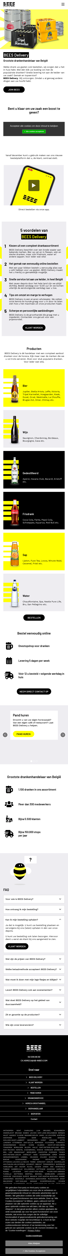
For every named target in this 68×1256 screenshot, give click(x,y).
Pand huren (24, 733)
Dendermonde (9, 1145)
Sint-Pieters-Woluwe (49, 1147)
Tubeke (6, 1169)
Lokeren (7, 1143)
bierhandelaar (35, 1108)
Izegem (38, 1167)
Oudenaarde (21, 1159)
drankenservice (35, 1098)
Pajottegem (53, 1179)
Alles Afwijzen (34, 1243)
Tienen (62, 1152)
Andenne (51, 1169)
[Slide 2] (34, 761)
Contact (34, 1119)
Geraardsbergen (11, 1157)
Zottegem (40, 1169)
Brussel (47, 1130)
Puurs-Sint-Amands (56, 1171)
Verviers (53, 1140)
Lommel (24, 1157)
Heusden (34, 1157)
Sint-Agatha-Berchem (48, 1176)
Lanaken (61, 1174)
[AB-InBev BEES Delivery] (34, 1050)
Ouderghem (45, 1155)
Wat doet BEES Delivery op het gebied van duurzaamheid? (27, 1002)
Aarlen (50, 1162)
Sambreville (17, 1169)
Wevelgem (50, 1159)
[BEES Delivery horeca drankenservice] (9, 4)
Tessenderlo (49, 1164)
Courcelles (59, 1162)
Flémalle (7, 1174)
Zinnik (45, 1167)
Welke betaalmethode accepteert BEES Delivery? (31, 969)
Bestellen (34, 617)
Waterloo (60, 1164)
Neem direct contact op (34, 691)
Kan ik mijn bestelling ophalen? (21, 919)
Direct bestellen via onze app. (34, 209)
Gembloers (50, 1174)
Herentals (60, 1167)
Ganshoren (8, 1179)
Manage (33, 1181)
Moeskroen (32, 1140)
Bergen (61, 1133)
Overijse (7, 1176)
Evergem (53, 1152)
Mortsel (29, 1174)
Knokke (36, 1159)
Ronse (6, 1171)
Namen (26, 1133)
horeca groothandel (35, 1103)
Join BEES (14, 89)
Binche (6, 1159)
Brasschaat (19, 1152)
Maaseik (33, 1176)
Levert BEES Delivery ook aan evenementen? (28, 990)
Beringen (39, 1143)
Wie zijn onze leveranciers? (19, 1025)
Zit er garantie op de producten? (22, 1014)
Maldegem (7, 1181)
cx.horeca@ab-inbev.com (34, 1060)
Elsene (20, 1135)
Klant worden (34, 327)
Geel (63, 1147)
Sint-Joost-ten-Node (34, 1171)
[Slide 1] (31, 761)
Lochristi (30, 1164)
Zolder (43, 1157)
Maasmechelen (31, 1135)
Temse (33, 1162)
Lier (10, 1152)
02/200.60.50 (34, 1056)
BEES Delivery (35, 1077)
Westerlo (19, 1179)
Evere (31, 1145)
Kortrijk (61, 1135)
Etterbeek (17, 1143)
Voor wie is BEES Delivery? (19, 899)
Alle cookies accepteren (35, 131)
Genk (34, 1138)
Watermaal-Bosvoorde (36, 1179)
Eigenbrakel (30, 1150)
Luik (38, 1130)
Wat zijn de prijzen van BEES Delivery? (25, 959)
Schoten (53, 1157)
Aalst (5, 1135)
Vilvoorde (49, 1143)
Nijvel (30, 1167)
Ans (51, 1167)
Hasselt (12, 1135)
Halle (35, 1147)
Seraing (61, 1138)
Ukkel (41, 1135)
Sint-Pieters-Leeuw (12, 1155)
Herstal (19, 1150)
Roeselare (47, 1138)
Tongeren (7, 1147)
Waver (62, 1155)
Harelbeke (8, 1167)
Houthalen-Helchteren (14, 1164)
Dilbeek (40, 1145)
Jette (62, 1140)
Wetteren (18, 1174)
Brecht (38, 1164)
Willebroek (29, 1169)
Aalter (22, 1167)
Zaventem (42, 1152)
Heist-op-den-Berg (56, 1145)
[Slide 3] (37, 761)
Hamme (62, 1176)
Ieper (54, 1155)
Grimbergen (59, 1150)
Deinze (22, 1145)
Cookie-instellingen (34, 1236)
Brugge (18, 1133)
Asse (35, 1155)
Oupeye (26, 1176)
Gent (19, 1130)
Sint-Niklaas (21, 1181)
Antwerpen (8, 1130)
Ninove (40, 1150)
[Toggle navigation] (62, 4)
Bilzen (28, 1147)
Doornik (22, 1138)
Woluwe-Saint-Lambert (13, 1140)
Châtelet (27, 1155)
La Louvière (50, 1135)
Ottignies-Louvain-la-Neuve (16, 1162)
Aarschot (41, 1162)
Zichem (62, 1181)
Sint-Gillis (28, 1143)
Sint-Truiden (9, 1150)
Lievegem (17, 1171)
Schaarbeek (59, 1130)
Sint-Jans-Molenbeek (47, 1133)
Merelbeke (31, 1152)
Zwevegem (17, 1176)
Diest (62, 1179)
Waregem (48, 1150)
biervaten (35, 1114)
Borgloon (18, 1147)
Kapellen (61, 1169)
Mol (5, 1152)
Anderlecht (8, 1133)
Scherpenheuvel (47, 1181)
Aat (16, 1167)
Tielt (63, 1159)
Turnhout (60, 1143)
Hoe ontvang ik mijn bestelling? (21, 909)
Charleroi (28, 1130)
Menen (62, 1157)
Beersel (38, 1174)
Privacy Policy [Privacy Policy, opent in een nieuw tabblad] (34, 1230)
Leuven (33, 1133)
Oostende (7, 1138)
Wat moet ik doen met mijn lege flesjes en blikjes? (31, 979)
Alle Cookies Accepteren (35, 1251)
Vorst (43, 1140)
